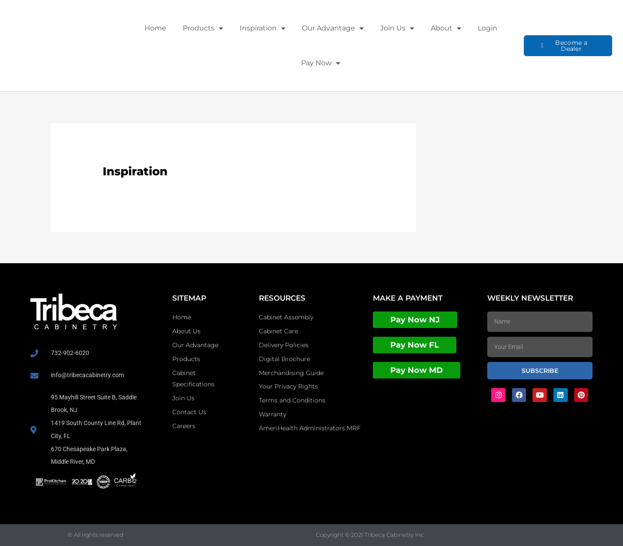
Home (155, 28)
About (446, 28)
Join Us (397, 28)
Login (487, 28)
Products (203, 28)
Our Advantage (333, 28)
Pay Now (320, 63)
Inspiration (262, 28)
